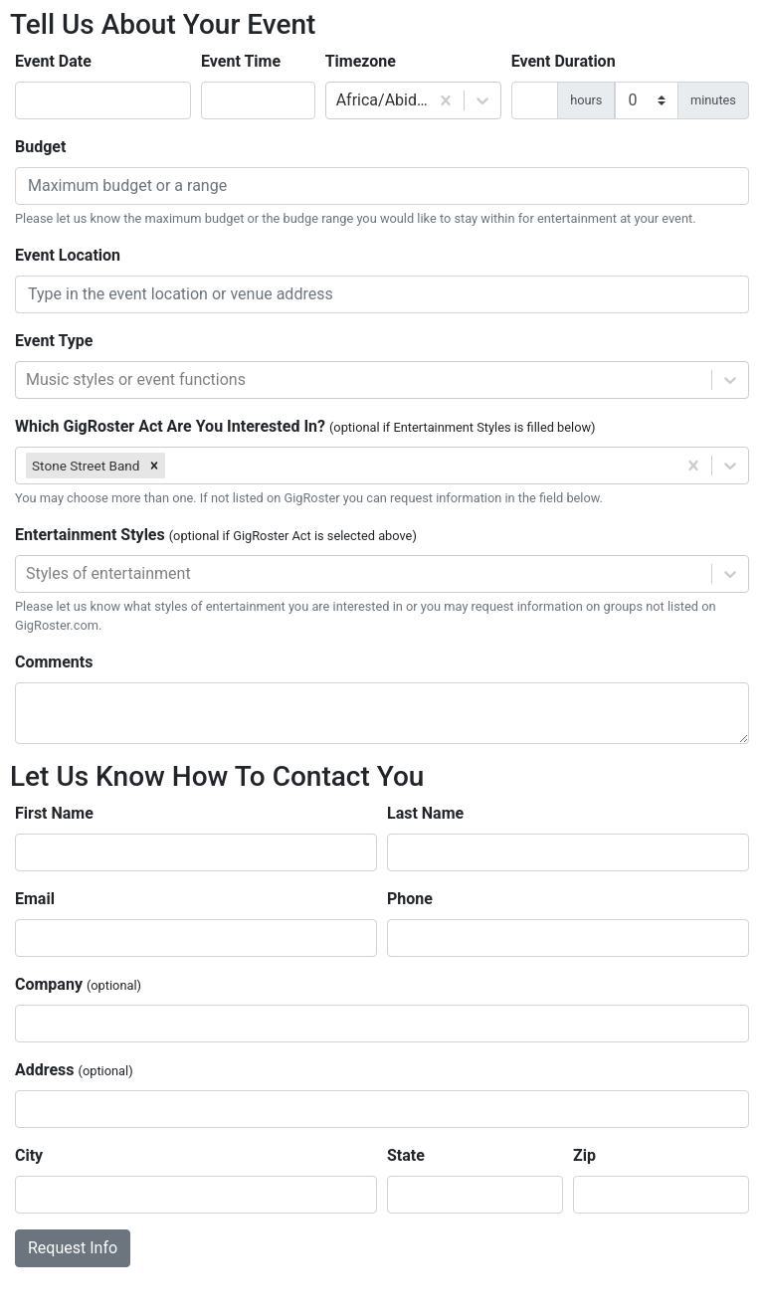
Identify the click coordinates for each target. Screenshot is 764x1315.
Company (78, 984)
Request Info (72, 1247)
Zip (584, 1155)
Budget (40, 146)
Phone (410, 898)
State (406, 1155)
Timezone (360, 61)
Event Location (67, 255)
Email (35, 898)
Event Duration (563, 61)
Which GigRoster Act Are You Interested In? (305, 426)
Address (74, 1069)
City (29, 1155)
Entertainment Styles (216, 534)
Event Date (53, 61)
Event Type (54, 340)
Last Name (425, 813)
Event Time (241, 61)
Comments (54, 662)
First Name (54, 813)
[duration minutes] (646, 100)
